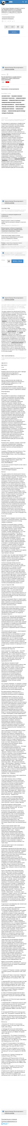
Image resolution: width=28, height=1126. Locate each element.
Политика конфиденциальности (9, 1121)
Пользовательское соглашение (9, 1119)
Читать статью (17, 261)
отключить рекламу (9, 69)
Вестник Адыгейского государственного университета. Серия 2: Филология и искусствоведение (11, 78)
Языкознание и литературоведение (10, 89)
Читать (14, 32)
